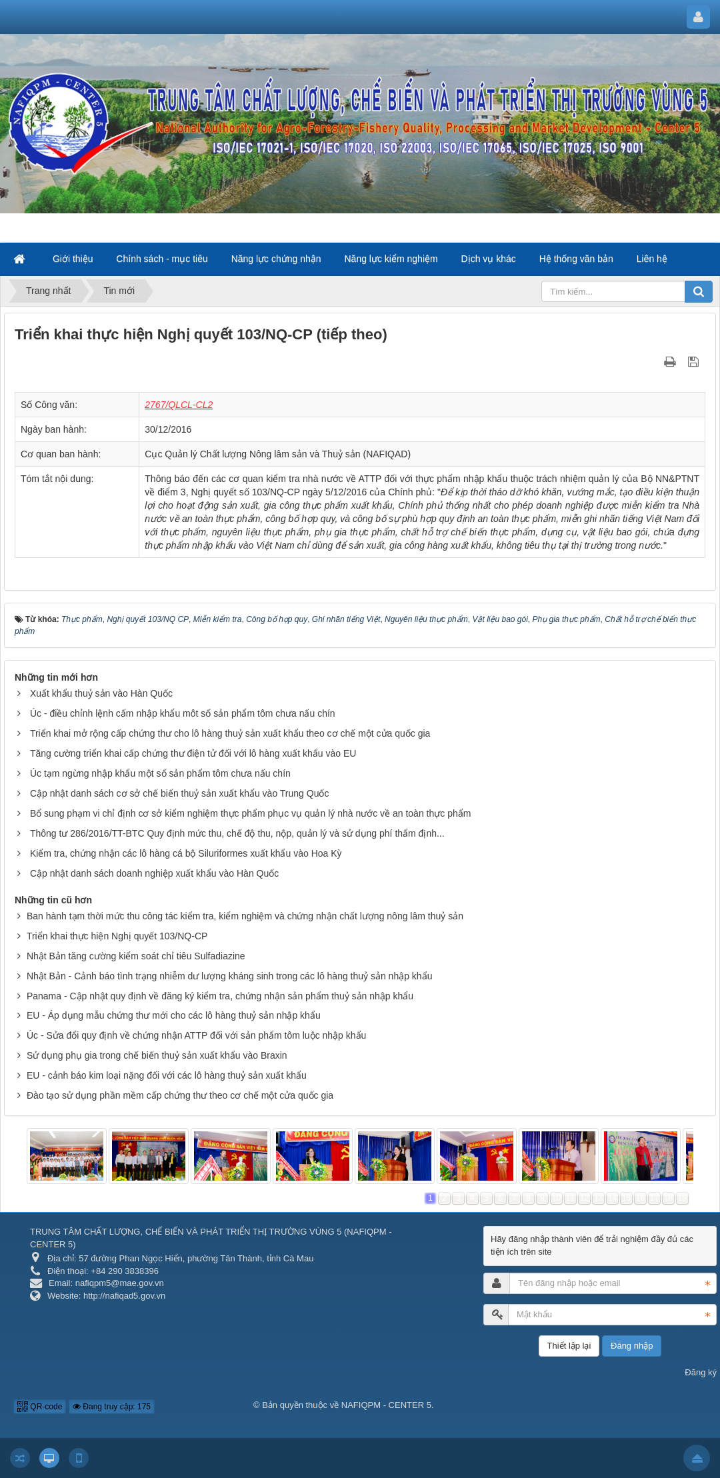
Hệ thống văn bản (576, 258)
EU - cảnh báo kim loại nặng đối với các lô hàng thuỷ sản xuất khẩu (167, 1075)
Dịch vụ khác (488, 258)
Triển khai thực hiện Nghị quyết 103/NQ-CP (117, 936)
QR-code (39, 1406)
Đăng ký (701, 1372)
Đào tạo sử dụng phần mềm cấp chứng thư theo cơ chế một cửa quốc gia (180, 1095)
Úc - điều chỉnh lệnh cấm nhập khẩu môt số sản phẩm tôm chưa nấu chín (182, 713)
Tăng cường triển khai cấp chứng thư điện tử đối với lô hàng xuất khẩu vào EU (193, 753)
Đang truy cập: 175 (112, 1406)
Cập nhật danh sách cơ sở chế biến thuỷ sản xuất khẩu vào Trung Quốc (179, 793)
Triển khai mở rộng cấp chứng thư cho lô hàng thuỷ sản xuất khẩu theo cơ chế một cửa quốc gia (230, 733)
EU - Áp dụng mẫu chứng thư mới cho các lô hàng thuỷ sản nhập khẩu (174, 1015)
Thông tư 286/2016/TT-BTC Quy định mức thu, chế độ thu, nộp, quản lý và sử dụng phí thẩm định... (237, 833)
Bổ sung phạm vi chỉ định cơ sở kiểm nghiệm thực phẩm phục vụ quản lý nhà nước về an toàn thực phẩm (250, 813)
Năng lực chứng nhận (276, 258)
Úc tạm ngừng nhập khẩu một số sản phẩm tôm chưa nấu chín (160, 773)
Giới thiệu (73, 258)
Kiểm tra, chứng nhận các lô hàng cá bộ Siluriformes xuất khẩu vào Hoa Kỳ (186, 853)
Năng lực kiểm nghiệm (391, 258)
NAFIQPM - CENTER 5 (386, 1405)
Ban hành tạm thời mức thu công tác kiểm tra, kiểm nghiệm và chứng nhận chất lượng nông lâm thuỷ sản (245, 916)
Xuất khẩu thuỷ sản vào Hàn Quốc (101, 693)
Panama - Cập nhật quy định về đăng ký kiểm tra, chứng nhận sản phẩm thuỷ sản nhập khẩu (220, 996)
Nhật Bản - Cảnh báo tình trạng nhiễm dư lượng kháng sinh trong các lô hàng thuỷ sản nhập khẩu (230, 976)
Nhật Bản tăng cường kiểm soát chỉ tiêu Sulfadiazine (136, 956)
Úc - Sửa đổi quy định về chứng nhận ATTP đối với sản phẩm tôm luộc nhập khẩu (196, 1035)
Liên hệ (652, 258)
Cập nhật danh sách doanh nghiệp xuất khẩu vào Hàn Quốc (154, 873)
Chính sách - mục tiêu (161, 258)
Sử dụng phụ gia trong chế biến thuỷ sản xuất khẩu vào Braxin (157, 1055)
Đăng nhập (632, 1346)
